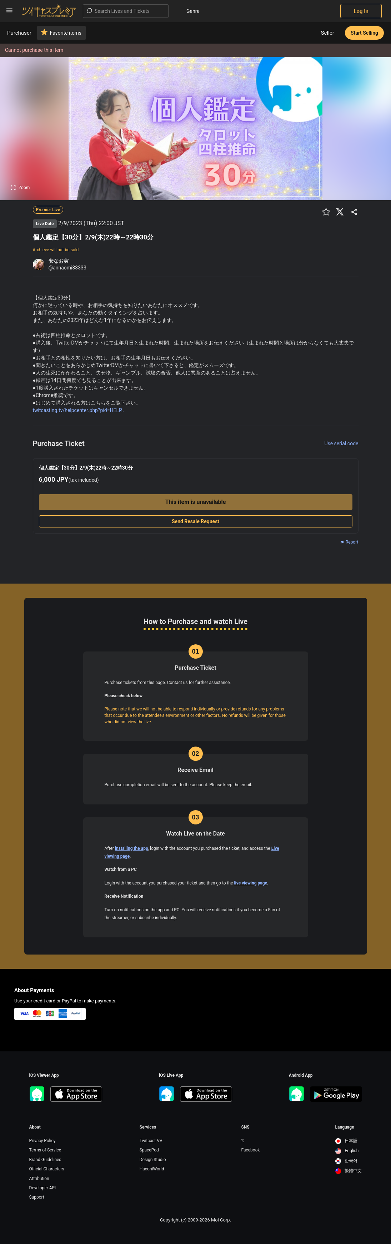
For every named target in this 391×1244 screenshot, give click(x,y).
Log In (361, 11)
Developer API (42, 1187)
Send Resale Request (195, 521)
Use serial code (341, 443)
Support (36, 1197)
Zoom (20, 187)
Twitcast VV (151, 1140)
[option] (348, 1141)
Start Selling (364, 33)
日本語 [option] (346, 1140)
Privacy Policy (42, 1140)
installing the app (131, 848)
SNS (245, 1127)
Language (344, 1127)
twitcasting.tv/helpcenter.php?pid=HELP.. (78, 410)
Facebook (250, 1150)
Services (148, 1127)
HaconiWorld (152, 1168)
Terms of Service (45, 1150)
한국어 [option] (346, 1160)
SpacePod (149, 1150)
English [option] (347, 1150)
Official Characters (46, 1168)
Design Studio (153, 1159)
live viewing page (250, 883)
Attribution (39, 1178)
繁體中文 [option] (348, 1170)
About (35, 1127)
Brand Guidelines (45, 1159)
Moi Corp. (221, 1220)
